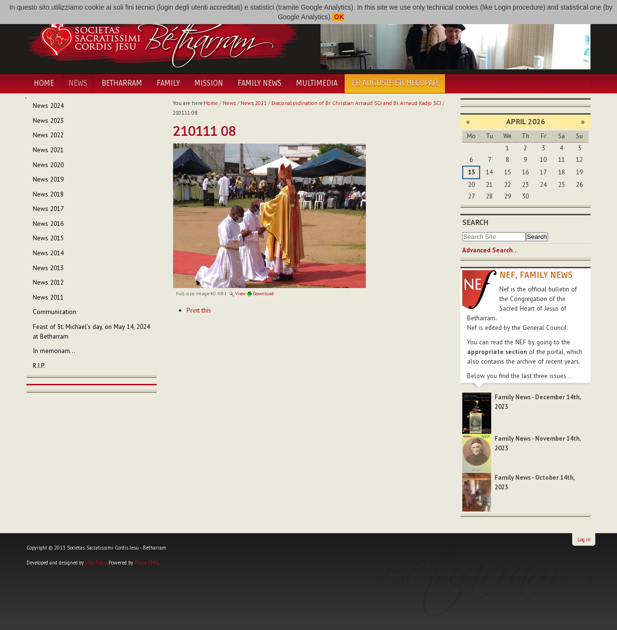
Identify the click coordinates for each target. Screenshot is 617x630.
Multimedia (316, 83)
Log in (583, 539)
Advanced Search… (490, 250)
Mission (208, 83)
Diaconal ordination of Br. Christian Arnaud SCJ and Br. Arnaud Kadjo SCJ (356, 103)
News (77, 83)
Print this (199, 310)
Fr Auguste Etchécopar (395, 83)
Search (475, 222)
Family (168, 83)
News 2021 (254, 103)
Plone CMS (146, 562)
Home (44, 83)
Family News (260, 83)
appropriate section (497, 352)
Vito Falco (96, 562)
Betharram (122, 83)
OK (338, 17)
